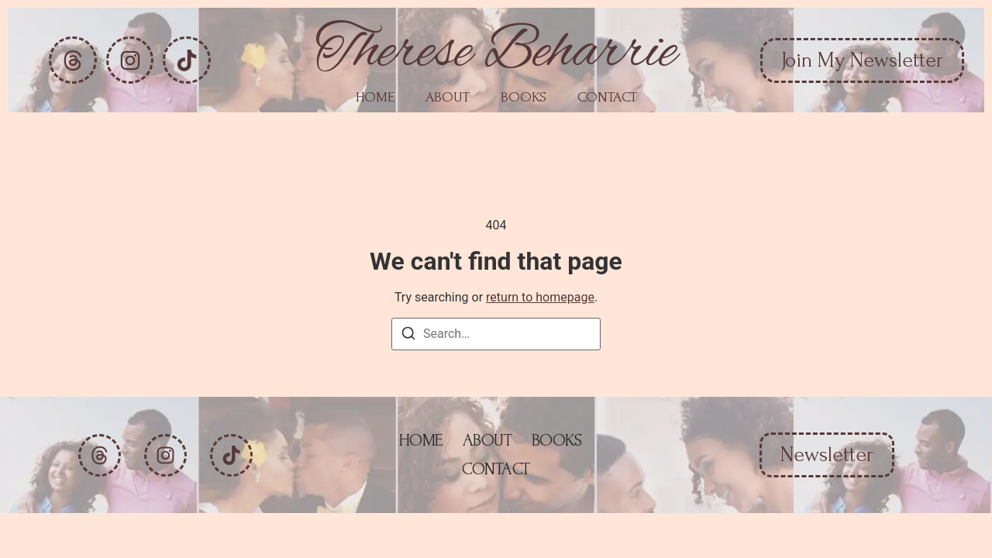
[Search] (408, 336)
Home (375, 97)
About (447, 97)
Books (523, 97)
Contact (607, 97)
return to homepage (540, 297)
